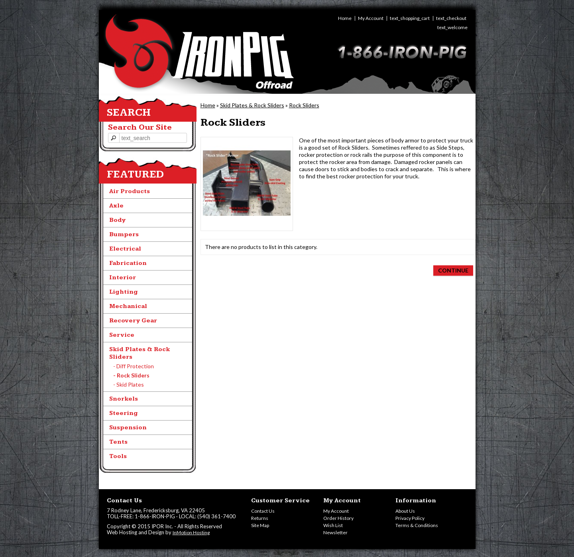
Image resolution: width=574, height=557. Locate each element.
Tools (118, 456)
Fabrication (128, 263)
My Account (370, 18)
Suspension (128, 427)
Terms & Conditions (416, 525)
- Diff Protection (133, 366)
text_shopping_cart (410, 18)
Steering (123, 413)
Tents (118, 441)
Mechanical (128, 306)
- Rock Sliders (131, 375)
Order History (338, 518)
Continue (453, 270)
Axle (116, 205)
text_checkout (451, 18)
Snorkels (123, 398)
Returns (259, 518)
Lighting (123, 291)
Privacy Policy (410, 518)
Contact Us (263, 511)
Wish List (333, 525)
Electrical (125, 248)
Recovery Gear (133, 320)
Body (117, 220)
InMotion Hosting (191, 532)
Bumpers (124, 234)
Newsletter (335, 532)
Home (345, 18)
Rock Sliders (304, 105)
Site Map (260, 525)
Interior (122, 277)
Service (121, 335)
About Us (405, 511)
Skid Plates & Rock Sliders (252, 105)
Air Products (129, 191)
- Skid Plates (128, 384)
